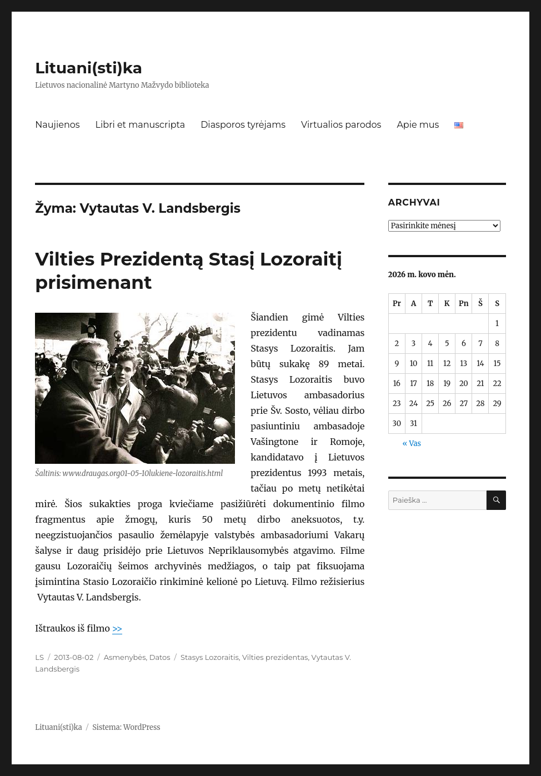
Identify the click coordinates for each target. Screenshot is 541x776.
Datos (160, 657)
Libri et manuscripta (141, 124)
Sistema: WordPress (126, 727)
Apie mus (418, 124)
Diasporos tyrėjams (243, 124)
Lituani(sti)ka (88, 67)
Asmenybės (125, 657)
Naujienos (57, 124)
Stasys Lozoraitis (210, 657)
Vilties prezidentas (275, 657)
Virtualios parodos (341, 124)
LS (39, 657)
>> (117, 628)
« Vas (411, 443)
